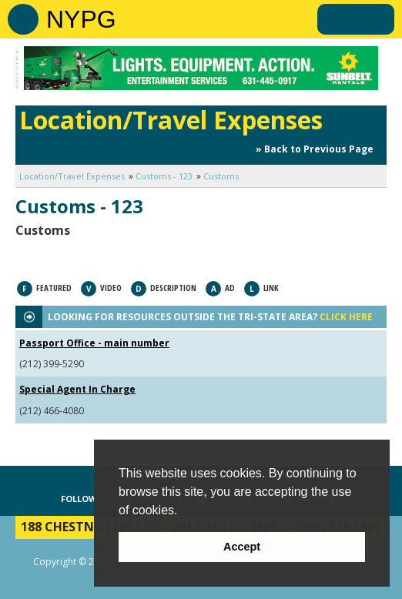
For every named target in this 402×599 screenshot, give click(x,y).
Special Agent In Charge (77, 389)
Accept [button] (241, 546)
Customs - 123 (164, 176)
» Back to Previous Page (315, 149)
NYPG (81, 19)
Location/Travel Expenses (72, 176)
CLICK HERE (346, 316)
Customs (221, 176)
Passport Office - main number (94, 343)
